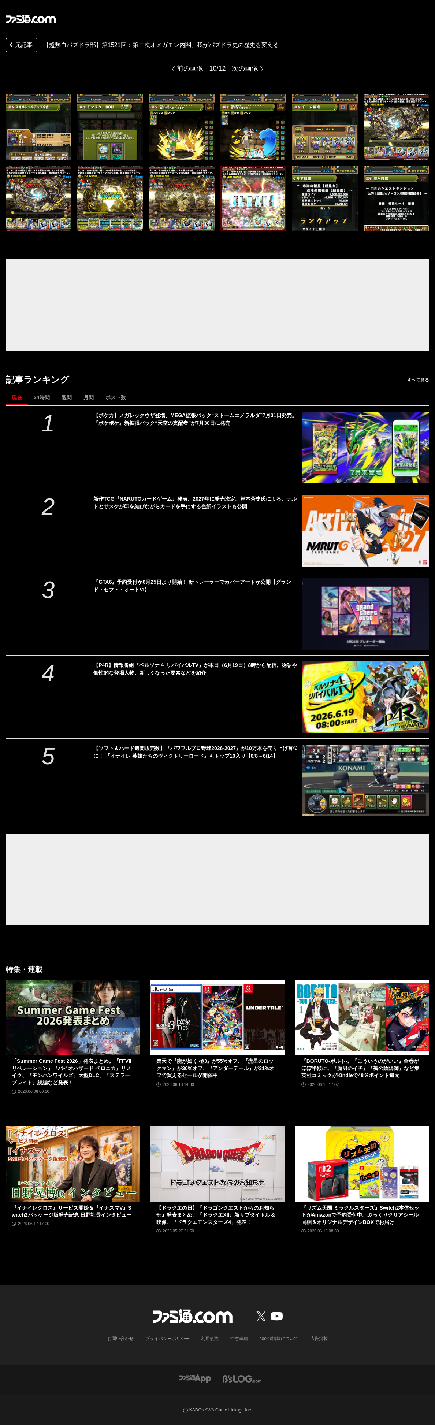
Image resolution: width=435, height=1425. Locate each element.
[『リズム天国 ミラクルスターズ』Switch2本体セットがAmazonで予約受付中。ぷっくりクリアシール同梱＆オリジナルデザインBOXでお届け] (362, 1164)
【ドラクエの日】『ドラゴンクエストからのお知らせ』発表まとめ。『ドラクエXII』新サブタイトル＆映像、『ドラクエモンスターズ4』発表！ (215, 1215)
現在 (17, 397)
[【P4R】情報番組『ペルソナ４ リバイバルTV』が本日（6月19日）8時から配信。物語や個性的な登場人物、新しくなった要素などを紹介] (365, 697)
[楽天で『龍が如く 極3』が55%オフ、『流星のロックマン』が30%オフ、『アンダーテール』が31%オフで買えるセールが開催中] (217, 1017)
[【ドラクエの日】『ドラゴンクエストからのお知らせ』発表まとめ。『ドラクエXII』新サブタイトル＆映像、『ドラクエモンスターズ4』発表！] (217, 1163)
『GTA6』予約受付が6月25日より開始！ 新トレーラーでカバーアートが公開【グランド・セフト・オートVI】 (192, 586)
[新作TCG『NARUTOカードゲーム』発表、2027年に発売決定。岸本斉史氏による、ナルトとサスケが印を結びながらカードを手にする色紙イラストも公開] (365, 531)
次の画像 (245, 68)
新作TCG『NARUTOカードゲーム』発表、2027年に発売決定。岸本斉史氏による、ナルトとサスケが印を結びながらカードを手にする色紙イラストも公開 (194, 502)
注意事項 (239, 1338)
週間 (67, 397)
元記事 (20, 45)
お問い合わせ (120, 1338)
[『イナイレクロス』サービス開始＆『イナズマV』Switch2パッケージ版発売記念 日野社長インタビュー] (73, 1163)
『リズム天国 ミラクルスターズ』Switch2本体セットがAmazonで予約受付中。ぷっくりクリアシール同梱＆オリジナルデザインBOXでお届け (360, 1215)
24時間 (42, 397)
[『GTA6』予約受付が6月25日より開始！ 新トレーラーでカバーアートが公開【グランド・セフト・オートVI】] (365, 614)
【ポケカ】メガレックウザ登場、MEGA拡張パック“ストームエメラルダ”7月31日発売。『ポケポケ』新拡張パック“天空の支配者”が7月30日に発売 (195, 419)
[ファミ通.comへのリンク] (31, 19)
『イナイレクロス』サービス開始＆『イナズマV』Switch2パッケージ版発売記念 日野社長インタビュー (71, 1211)
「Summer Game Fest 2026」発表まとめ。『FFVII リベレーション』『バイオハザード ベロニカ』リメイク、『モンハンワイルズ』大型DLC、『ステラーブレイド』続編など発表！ (71, 1072)
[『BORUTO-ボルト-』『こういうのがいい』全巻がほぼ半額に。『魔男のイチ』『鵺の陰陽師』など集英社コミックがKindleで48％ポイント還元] (362, 1017)
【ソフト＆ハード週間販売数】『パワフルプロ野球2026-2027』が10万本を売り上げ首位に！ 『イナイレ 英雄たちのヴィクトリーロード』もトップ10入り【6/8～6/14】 (195, 752)
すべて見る (418, 379)
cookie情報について (279, 1338)
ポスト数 (115, 397)
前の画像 (190, 68)
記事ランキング (37, 380)
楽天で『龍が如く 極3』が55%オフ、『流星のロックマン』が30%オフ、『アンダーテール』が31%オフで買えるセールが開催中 (215, 1068)
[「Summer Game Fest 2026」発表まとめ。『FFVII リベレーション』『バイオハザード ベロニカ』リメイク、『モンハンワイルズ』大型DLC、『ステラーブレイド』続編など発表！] (73, 1017)
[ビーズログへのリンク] (242, 1378)
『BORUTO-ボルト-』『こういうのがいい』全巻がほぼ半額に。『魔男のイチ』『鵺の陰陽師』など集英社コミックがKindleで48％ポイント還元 (360, 1068)
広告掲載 (319, 1338)
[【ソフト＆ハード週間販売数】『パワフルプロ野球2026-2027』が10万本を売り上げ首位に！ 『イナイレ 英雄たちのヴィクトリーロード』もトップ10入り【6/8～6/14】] (365, 780)
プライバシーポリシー (167, 1338)
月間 (88, 397)
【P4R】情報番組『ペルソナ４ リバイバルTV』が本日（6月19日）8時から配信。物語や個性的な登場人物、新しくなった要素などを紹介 (195, 669)
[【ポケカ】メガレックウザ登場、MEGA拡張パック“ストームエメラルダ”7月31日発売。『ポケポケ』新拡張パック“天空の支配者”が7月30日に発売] (365, 447)
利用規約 (210, 1338)
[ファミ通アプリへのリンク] (195, 1378)
